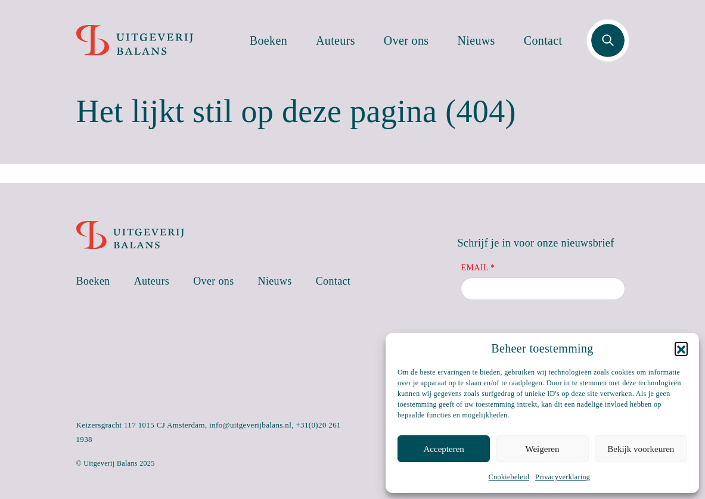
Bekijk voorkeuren (640, 449)
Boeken (268, 40)
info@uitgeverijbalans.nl (250, 424)
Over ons (406, 40)
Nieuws (476, 40)
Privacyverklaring (562, 477)
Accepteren (444, 449)
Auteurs (335, 40)
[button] (681, 348)
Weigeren (542, 449)
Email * (478, 267)
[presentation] (551, 331)
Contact (543, 40)
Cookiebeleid (509, 477)
